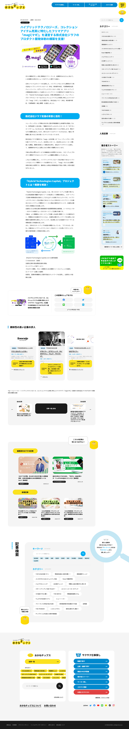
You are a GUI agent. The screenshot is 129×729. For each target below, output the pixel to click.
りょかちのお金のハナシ (43, 599)
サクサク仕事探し (59, 5)
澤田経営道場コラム (73, 594)
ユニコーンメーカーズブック (69, 589)
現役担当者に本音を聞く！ (63, 574)
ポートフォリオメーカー (93, 4)
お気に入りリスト (83, 692)
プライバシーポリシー (23, 725)
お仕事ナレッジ (58, 584)
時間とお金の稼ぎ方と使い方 (77, 584)
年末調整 (74, 558)
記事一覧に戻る (51, 408)
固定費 (57, 558)
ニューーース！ (60, 599)
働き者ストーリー (83, 677)
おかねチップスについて (30, 705)
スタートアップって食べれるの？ (45, 589)
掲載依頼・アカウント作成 (102, 697)
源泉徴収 (80, 558)
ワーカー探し (76, 5)
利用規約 (15, 725)
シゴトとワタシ (55, 609)
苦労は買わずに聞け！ (72, 609)
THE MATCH (57, 594)
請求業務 (36, 558)
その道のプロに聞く (41, 594)
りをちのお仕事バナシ (42, 574)
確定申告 (87, 558)
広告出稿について (58, 697)
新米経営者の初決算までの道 (68, 604)
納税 (42, 558)
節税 (68, 558)
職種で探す (81, 661)
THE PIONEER (40, 609)
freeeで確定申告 (68, 579)
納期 (52, 558)
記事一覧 (32, 661)
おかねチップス (21, 641)
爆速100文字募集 (83, 671)
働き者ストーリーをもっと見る (112, 247)
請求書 (62, 558)
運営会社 (9, 725)
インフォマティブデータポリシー (39, 725)
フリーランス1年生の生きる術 (44, 604)
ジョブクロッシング (41, 584)
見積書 (46, 558)
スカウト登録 (109, 5)
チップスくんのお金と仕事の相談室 (46, 614)
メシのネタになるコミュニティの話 (46, 579)
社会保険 (36, 561)
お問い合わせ (50, 705)
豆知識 (85, 604)
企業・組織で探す (83, 666)
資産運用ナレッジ (82, 574)
